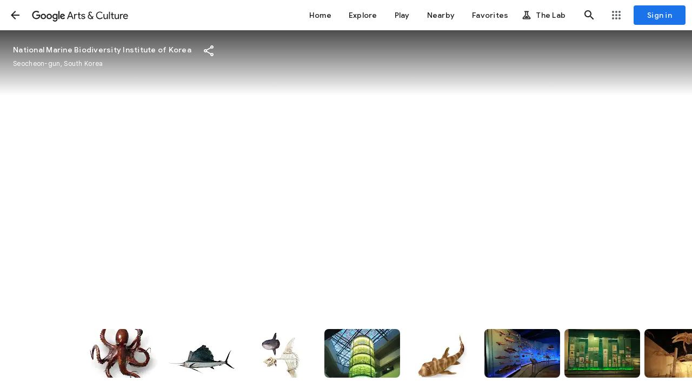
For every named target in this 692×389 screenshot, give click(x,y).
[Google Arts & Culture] (80, 15)
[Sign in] (660, 15)
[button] (15, 15)
